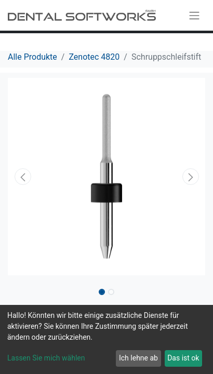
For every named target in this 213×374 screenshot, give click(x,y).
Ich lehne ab (138, 358)
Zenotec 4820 (94, 57)
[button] (22, 176)
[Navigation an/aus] (194, 15)
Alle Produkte (32, 57)
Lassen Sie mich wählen (46, 358)
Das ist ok (183, 358)
